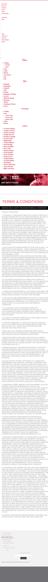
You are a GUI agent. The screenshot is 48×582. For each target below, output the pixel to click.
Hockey (6, 92)
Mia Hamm (7, 162)
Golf (5, 90)
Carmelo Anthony (9, 128)
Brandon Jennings (9, 136)
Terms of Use (7, 535)
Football (6, 88)
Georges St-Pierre (9, 130)
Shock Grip (9, 119)
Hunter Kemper (9, 150)
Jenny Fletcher (8, 166)
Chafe (5, 71)
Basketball (7, 86)
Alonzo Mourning (9, 164)
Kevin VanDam (8, 154)
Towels (7, 65)
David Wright (8, 144)
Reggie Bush (8, 140)
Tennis (6, 102)
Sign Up (4, 37)
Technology (3, 7)
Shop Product (4, 3)
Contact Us (4, 17)
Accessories (7, 75)
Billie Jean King (9, 168)
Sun (5, 77)
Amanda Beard (8, 158)
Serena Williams (9, 142)
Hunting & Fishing (10, 94)
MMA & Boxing (9, 98)
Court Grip (9, 115)
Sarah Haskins (8, 152)
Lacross (6, 96)
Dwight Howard (9, 134)
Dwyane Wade (8, 138)
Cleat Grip (8, 117)
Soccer (6, 106)
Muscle (6, 73)
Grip (5, 69)
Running (6, 100)
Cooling (6, 63)
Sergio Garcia (8, 156)
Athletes (3, 9)
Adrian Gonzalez (9, 132)
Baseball (6, 84)
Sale (5, 79)
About (3, 11)
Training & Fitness (10, 104)
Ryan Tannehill (8, 146)
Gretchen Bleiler (9, 160)
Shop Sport (3, 5)
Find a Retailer (5, 13)
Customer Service (8, 543)
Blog (3, 19)
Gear (7, 67)
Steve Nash (7, 148)
